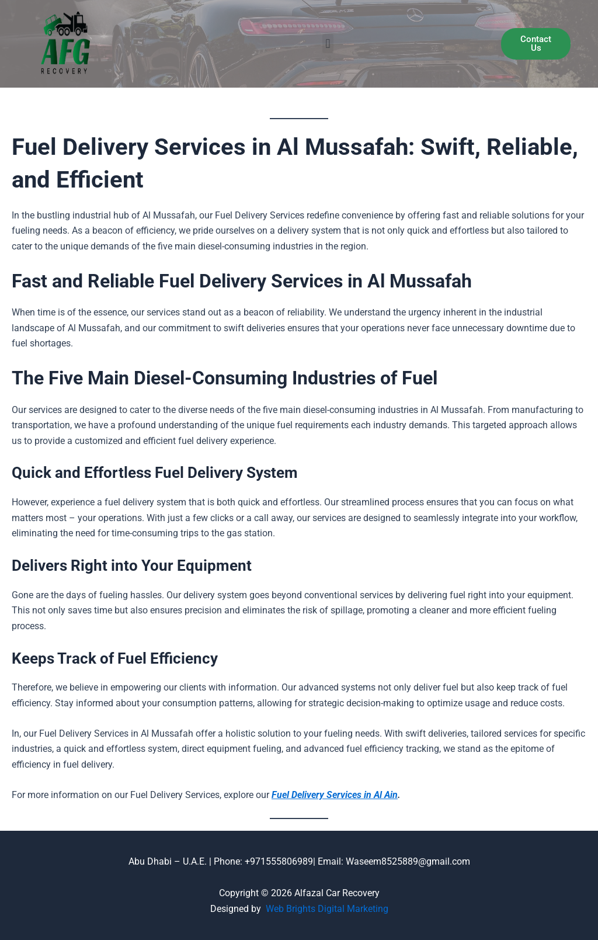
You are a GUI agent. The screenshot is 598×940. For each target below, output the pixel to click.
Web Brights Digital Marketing (327, 908)
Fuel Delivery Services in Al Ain (335, 794)
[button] (327, 43)
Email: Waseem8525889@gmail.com (392, 861)
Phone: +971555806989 (263, 861)
